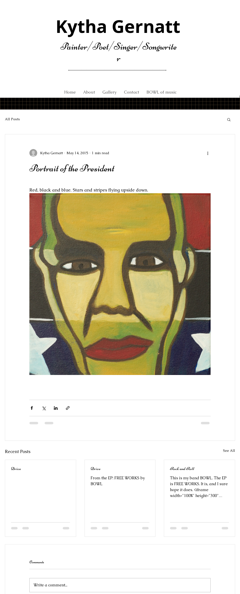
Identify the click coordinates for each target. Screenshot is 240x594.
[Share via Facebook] (31, 408)
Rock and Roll (182, 468)
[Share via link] (67, 408)
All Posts (12, 119)
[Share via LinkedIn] (55, 408)
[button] (229, 119)
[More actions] (208, 153)
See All (229, 450)
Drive (16, 468)
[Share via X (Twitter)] (43, 408)
